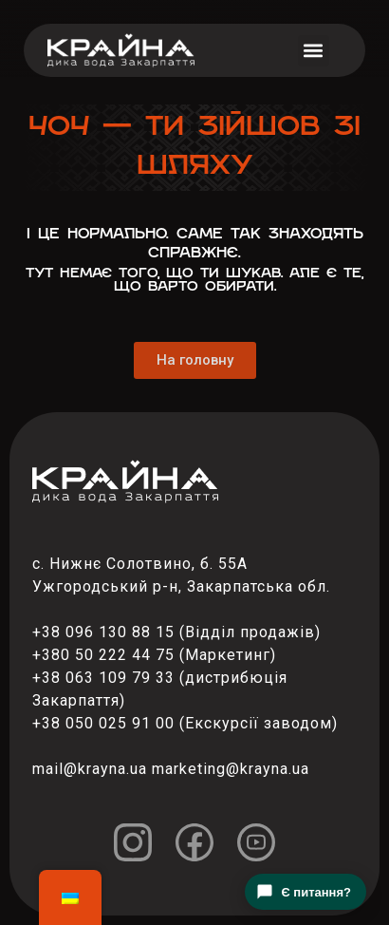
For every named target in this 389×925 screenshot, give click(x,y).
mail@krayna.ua (89, 769)
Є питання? (303, 891)
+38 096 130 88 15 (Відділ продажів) (176, 632)
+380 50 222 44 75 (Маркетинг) (154, 655)
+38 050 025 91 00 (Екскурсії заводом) (185, 723)
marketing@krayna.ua (230, 769)
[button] (313, 50)
